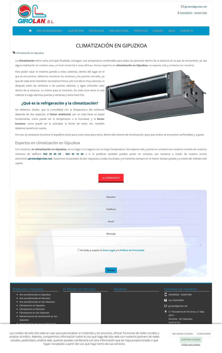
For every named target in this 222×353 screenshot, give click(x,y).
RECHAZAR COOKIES (182, 333)
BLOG (171, 30)
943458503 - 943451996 (193, 13)
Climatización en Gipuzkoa (30, 52)
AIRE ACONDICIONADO (49, 30)
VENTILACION (96, 30)
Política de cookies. (190, 344)
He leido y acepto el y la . (111, 250)
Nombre (110, 196)
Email (111, 221)
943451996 (186, 294)
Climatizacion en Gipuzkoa (32, 305)
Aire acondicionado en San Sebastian (37, 301)
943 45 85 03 (52, 154)
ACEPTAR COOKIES (190, 339)
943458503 (173, 294)
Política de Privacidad (132, 250)
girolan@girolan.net (195, 6)
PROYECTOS (141, 30)
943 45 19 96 (75, 154)
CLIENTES (158, 30)
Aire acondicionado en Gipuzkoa (35, 294)
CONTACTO (186, 30)
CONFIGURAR (204, 333)
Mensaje (111, 233)
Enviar (111, 270)
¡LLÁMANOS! (111, 177)
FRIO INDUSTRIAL (119, 30)
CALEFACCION (76, 30)
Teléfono (111, 209)
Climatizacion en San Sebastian (34, 312)
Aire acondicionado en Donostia (35, 298)
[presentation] (104, 260)
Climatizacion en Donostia (32, 309)
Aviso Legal (109, 250)
